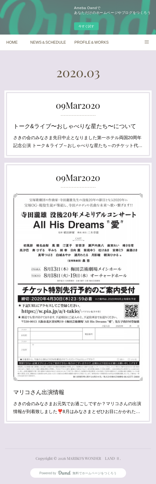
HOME (12, 42)
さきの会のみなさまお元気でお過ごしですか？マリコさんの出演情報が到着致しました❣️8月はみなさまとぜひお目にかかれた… (77, 389)
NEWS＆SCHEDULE (48, 42)
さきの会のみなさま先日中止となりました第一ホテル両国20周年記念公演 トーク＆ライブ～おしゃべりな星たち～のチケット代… (77, 138)
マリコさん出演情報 (44, 376)
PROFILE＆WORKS (91, 42)
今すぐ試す (86, 26)
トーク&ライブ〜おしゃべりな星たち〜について (75, 125)
